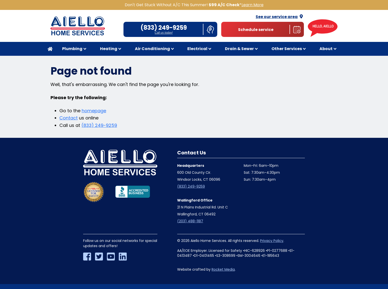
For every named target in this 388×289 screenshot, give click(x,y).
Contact (68, 118)
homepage (94, 111)
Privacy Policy (271, 240)
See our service (280, 17)
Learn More (253, 5)
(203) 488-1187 (190, 221)
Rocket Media (223, 269)
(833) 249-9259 (99, 125)
